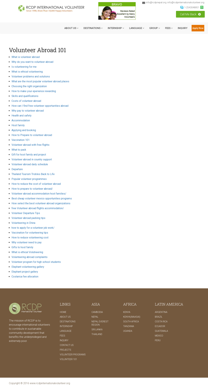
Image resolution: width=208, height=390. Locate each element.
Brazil (158, 317)
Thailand (96, 334)
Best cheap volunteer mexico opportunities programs (42, 198)
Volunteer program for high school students (36, 261)
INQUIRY (182, 28)
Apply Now (197, 28)
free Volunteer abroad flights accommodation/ (38, 208)
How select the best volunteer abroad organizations (41, 203)
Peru (158, 340)
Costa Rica (161, 321)
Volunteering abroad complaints (29, 257)
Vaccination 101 (21, 139)
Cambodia (97, 312)
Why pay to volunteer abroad (28, 110)
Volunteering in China (23, 222)
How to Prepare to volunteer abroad (32, 135)
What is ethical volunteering (27, 71)
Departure (17, 169)
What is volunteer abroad (26, 57)
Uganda (127, 331)
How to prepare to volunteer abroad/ (32, 188)
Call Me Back (190, 14)
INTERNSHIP (116, 28)
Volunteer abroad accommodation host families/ (39, 193)
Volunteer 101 (68, 359)
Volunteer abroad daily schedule (30, 164)
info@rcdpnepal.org (154, 2)
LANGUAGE (136, 28)
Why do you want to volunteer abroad (32, 61)
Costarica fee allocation (25, 276)
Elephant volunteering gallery (28, 266)
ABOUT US (71, 28)
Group (154, 28)
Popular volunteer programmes (29, 179)
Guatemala (161, 331)
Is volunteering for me (24, 66)
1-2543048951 (189, 7)
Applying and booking (24, 130)
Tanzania (128, 326)
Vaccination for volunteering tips (30, 232)
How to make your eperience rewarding (34, 91)
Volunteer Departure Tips (26, 213)
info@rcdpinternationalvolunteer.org (185, 2)
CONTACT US (67, 345)
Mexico (159, 335)
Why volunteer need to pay (27, 242)
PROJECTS (65, 350)
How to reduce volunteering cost (30, 237)
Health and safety (22, 115)
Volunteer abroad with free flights (30, 144)
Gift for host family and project (29, 154)
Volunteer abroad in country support (32, 159)
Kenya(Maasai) (131, 317)
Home (63, 312)
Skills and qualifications (25, 96)
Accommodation (21, 120)
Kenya (126, 312)
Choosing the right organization (29, 86)
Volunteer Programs (73, 354)
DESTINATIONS (93, 28)
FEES (62, 335)
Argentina (161, 312)
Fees (169, 28)
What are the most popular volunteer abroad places (40, 81)
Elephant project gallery (25, 271)
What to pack (19, 149)
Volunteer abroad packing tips (28, 218)
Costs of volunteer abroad (26, 100)
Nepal (94, 317)
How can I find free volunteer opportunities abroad (40, 105)
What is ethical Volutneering (27, 252)
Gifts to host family (22, 247)
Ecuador (160, 326)
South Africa (131, 321)
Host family (18, 125)
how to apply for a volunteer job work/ (33, 227)
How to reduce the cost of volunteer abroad (36, 183)
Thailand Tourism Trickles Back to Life (33, 174)
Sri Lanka (97, 329)
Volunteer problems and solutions (31, 76)
